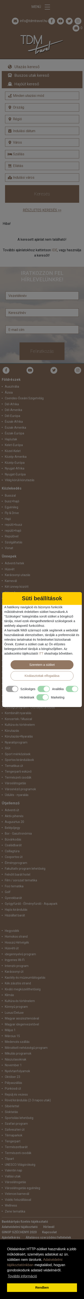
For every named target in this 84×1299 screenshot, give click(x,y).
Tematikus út (14, 766)
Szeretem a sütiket (42, 664)
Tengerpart (12, 1141)
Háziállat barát (15, 915)
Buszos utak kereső (31, 75)
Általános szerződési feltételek (48, 1237)
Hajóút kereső (26, 84)
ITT (41, 653)
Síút (7, 748)
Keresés (42, 194)
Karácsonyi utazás (17, 575)
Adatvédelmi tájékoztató (20, 1227)
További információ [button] (22, 1276)
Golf (8, 892)
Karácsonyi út (14, 971)
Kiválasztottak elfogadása (42, 675)
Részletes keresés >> (42, 210)
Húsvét (9, 569)
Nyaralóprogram (16, 742)
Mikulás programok (18, 1053)
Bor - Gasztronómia (18, 833)
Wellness (11, 1205)
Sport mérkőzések (17, 754)
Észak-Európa (14, 433)
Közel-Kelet (13, 451)
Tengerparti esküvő (18, 771)
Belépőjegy (12, 828)
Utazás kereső (26, 66)
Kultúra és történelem (20, 724)
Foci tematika (14, 886)
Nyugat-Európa (15, 474)
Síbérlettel (12, 1106)
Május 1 (10, 1030)
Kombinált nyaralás (18, 713)
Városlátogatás (15, 783)
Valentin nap (13, 1170)
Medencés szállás (17, 1042)
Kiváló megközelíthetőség (23, 989)
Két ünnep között (17, 586)
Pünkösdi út (13, 1088)
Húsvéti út (12, 948)
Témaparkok (13, 1135)
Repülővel (11, 536)
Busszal (10, 495)
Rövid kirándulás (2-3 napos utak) (28, 1100)
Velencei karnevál (17, 1194)
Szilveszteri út (15, 1129)
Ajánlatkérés (11, 1237)
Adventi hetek (14, 563)
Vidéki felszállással (18, 1199)
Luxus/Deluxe (14, 1012)
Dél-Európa (12, 416)
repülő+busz (13, 524)
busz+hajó (12, 501)
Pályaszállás (13, 1083)
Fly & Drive (12, 513)
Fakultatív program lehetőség (25, 868)
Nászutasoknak (15, 1059)
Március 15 (12, 1036)
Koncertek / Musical (18, 719)
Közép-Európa (15, 462)
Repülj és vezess (16, 1094)
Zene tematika (15, 1211)
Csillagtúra (12, 851)
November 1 (13, 1065)
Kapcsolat (49, 1232)
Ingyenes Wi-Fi (15, 960)
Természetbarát (16, 1147)
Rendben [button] (42, 1287)
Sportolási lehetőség (19, 1118)
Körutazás (12, 730)
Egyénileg (11, 507)
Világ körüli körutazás (19, 480)
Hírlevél (48, 1227)
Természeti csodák (18, 777)
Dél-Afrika (12, 404)
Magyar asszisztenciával (22, 1018)
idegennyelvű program (20, 954)
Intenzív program (17, 966)
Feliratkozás (42, 351)
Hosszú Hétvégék (17, 942)
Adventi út (12, 810)
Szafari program (16, 1123)
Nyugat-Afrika (14, 468)
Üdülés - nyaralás (17, 795)
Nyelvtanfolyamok (17, 1071)
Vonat (9, 548)
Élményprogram (16, 863)
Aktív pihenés (14, 816)
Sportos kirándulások (19, 760)
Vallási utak (13, 1176)
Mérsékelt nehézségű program (26, 1047)
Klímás (9, 995)
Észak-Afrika (14, 421)
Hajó (8, 519)
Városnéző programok (20, 789)
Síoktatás (11, 1112)
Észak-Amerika (15, 427)
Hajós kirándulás (16, 909)
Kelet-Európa (14, 445)
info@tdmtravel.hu (29, 20)
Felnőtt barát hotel (17, 874)
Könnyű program (16, 1006)
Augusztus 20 (14, 822)
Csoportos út (14, 857)
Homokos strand (16, 936)
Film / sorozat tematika (21, 880)
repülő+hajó (13, 530)
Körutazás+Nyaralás (19, 736)
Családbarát (13, 845)
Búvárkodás (13, 839)
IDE (54, 250)
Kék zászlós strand (18, 983)
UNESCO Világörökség (20, 1164)
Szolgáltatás (13, 542)
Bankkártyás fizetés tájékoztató (25, 1221)
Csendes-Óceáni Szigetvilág (24, 398)
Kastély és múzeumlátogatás (25, 977)
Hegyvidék (12, 931)
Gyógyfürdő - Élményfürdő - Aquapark (31, 903)
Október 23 (12, 1077)
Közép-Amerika (16, 456)
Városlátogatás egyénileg (22, 1188)
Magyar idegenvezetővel (22, 1024)
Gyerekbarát (13, 898)
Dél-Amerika (13, 410)
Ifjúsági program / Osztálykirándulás (30, 707)
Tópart (9, 1158)
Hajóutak (11, 439)
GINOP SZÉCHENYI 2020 (19, 1232)
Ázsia (9, 392)
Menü (42, 7)
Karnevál (11, 581)
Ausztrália (12, 386)
